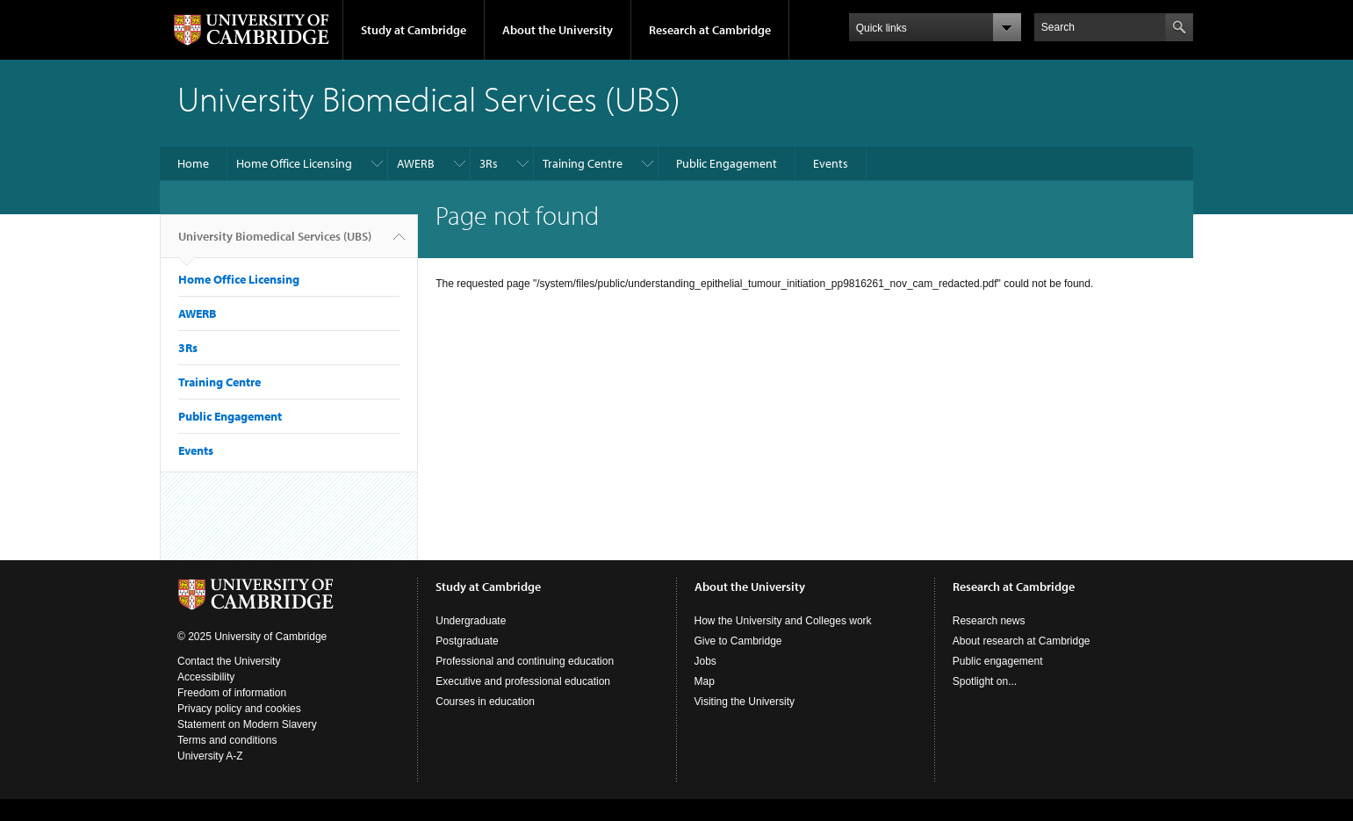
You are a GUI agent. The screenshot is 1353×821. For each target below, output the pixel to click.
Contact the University (228, 661)
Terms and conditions (227, 740)
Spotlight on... (985, 681)
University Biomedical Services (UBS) (274, 243)
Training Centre (583, 163)
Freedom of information (231, 693)
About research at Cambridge (1021, 641)
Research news (989, 621)
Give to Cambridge (738, 641)
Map (704, 681)
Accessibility (205, 677)
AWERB (416, 163)
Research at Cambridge (710, 30)
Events (830, 163)
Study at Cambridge (413, 30)
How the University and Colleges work (783, 621)
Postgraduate (466, 641)
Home (193, 163)
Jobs (705, 661)
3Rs (488, 163)
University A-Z (210, 756)
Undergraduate (470, 621)
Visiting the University (744, 701)
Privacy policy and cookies (239, 708)
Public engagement (998, 661)
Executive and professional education (522, 681)
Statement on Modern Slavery (247, 724)
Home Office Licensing (294, 163)
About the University (557, 30)
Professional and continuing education (524, 661)
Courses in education (485, 701)
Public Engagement (726, 163)
